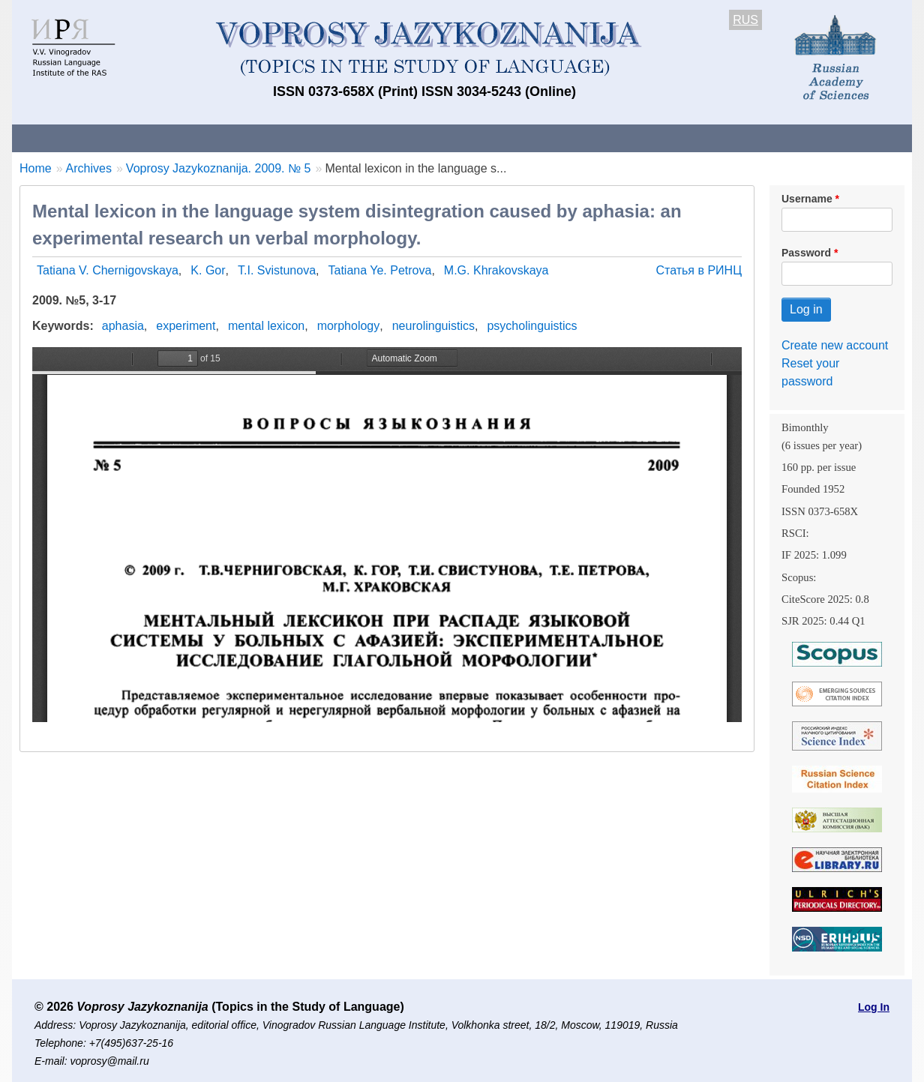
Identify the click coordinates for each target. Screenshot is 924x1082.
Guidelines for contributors (299, 137)
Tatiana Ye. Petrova (380, 270)
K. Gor (207, 270)
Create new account (835, 345)
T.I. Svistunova (277, 270)
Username (807, 199)
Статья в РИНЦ (699, 270)
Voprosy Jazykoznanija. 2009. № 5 (218, 168)
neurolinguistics (433, 325)
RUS (745, 19)
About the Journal (74, 137)
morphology (348, 325)
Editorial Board (717, 137)
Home (36, 168)
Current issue (434, 137)
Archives (522, 137)
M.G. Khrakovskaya (496, 270)
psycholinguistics (532, 325)
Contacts (174, 137)
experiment (185, 325)
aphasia (123, 325)
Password (806, 253)
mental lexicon (266, 325)
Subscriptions (612, 137)
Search (806, 137)
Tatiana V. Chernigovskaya (107, 270)
